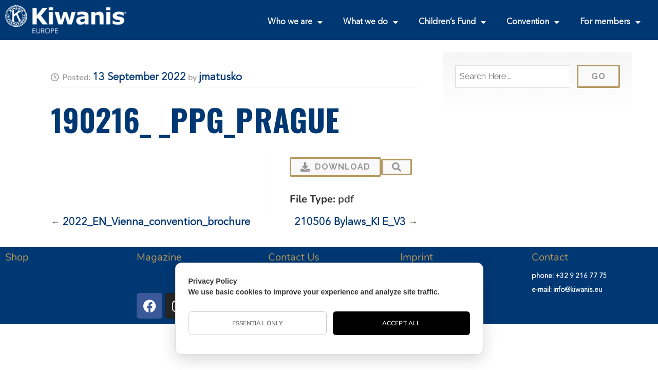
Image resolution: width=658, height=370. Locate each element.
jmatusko (220, 77)
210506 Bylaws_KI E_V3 (350, 222)
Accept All (401, 323)
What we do (370, 22)
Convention (532, 22)
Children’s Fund (452, 22)
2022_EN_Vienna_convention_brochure (156, 222)
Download (335, 167)
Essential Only (257, 323)
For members (610, 22)
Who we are (295, 22)
